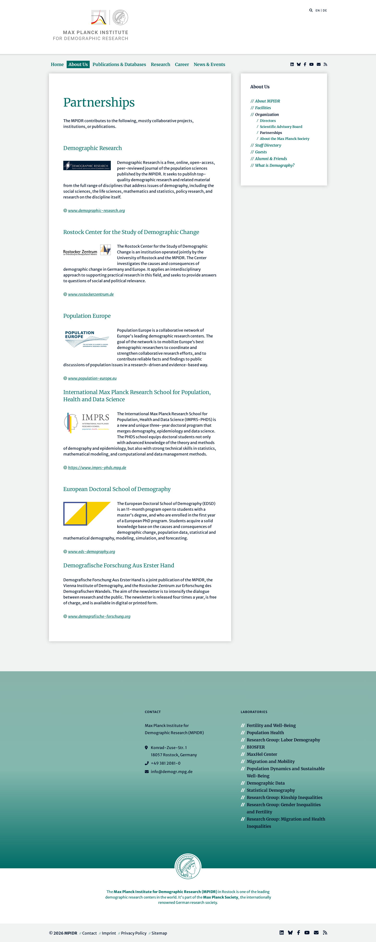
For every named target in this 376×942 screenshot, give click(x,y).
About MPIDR (267, 101)
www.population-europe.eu (92, 378)
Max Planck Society (220, 897)
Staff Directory (268, 145)
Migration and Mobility (271, 761)
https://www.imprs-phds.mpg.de (97, 467)
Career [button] (182, 64)
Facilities (263, 107)
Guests (261, 152)
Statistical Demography (271, 790)
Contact (89, 933)
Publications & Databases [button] (119, 64)
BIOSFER (256, 747)
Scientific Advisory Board (281, 127)
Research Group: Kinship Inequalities (285, 797)
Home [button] (57, 64)
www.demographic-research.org (96, 210)
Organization (267, 114)
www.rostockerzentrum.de (91, 294)
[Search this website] (308, 10)
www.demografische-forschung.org (99, 616)
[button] (311, 10)
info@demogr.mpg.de (172, 771)
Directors (268, 121)
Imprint (109, 933)
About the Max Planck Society (284, 139)
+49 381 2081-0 (166, 763)
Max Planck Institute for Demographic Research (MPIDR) (165, 891)
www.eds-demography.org (91, 551)
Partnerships (271, 133)
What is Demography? (274, 165)
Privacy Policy (134, 933)
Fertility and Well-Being (271, 725)
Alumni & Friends (271, 158)
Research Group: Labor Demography (283, 740)
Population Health (265, 732)
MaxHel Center (262, 754)
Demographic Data (266, 783)
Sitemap (159, 933)
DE (325, 10)
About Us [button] (78, 64)
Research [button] (160, 64)
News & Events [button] (209, 64)
